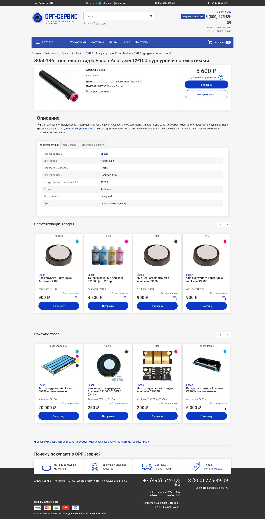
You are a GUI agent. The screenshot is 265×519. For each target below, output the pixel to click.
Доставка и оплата (93, 144)
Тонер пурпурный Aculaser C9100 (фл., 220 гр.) (105, 279)
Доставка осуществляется (79, 128)
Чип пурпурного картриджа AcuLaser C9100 (204, 279)
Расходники (78, 42)
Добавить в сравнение (203, 77)
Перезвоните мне (193, 16)
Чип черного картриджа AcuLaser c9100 (153, 279)
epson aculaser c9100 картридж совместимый (122, 441)
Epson (104, 153)
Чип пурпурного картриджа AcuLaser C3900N (155, 390)
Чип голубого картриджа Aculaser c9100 (55, 279)
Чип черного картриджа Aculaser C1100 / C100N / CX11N (104, 391)
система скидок (213, 468)
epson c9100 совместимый (52, 441)
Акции (113, 42)
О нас (126, 42)
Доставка (97, 42)
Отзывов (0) (70, 144)
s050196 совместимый (82, 441)
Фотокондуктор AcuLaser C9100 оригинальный (55, 390)
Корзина (219, 42)
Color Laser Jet (100, 23)
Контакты (141, 42)
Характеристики (49, 144)
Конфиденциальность (114, 480)
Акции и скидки (43, 480)
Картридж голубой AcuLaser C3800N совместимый (205, 390)
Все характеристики (97, 91)
